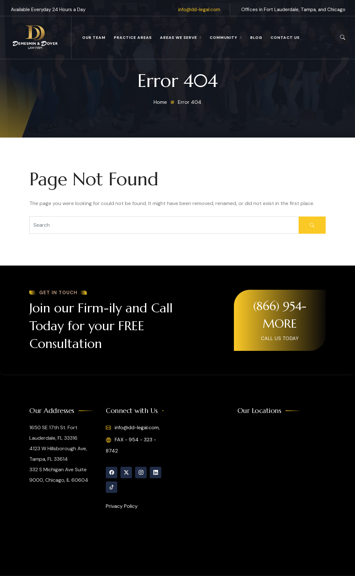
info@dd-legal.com (199, 9)
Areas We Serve (178, 37)
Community (223, 37)
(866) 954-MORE (279, 315)
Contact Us (285, 37)
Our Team (93, 37)
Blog (256, 37)
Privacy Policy (122, 506)
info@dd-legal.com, (133, 427)
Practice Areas (133, 37)
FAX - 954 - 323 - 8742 (131, 445)
